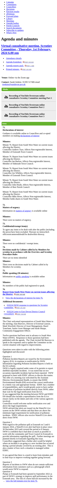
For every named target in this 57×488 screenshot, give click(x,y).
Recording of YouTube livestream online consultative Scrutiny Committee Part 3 (27, 115)
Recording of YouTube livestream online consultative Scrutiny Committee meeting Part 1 (30, 97)
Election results (12, 11)
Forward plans (12, 16)
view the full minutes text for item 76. (22, 481)
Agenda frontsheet (20, 62)
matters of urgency (24, 211)
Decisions (10, 9)
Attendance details (14, 58)
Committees (11, 4)
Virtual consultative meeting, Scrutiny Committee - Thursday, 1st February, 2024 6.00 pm (26, 49)
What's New (11, 33)
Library (9, 18)
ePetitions (10, 14)
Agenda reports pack (20, 66)
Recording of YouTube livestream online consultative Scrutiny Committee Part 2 (27, 106)
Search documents (14, 28)
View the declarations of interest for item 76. (24, 298)
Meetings (10, 21)
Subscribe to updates (15, 30)
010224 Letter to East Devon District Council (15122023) (24, 312)
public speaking (22, 276)
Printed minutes (18, 69)
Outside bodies (12, 23)
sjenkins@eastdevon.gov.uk (13, 84)
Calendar (10, 2)
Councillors (11, 7)
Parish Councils (13, 26)
